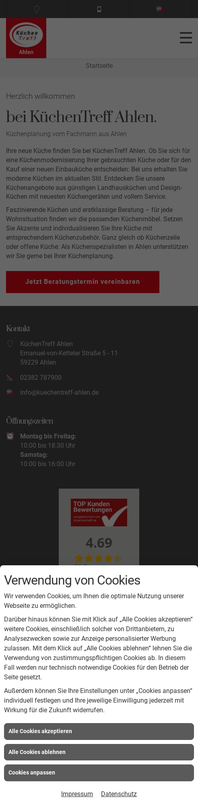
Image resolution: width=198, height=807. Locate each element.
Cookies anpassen (31, 772)
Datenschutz (119, 794)
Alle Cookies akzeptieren (40, 731)
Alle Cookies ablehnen (37, 752)
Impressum (77, 794)
